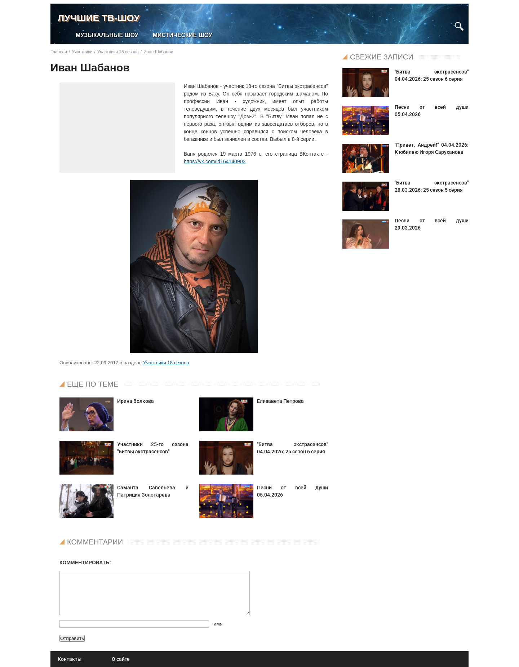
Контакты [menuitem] (69, 659)
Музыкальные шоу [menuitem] (107, 35)
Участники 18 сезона (166, 362)
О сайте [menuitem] (121, 659)
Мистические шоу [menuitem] (182, 35)
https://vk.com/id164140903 (214, 161)
